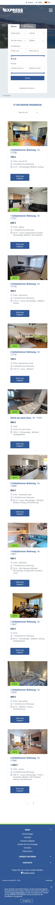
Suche (27, 78)
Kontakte (27, 848)
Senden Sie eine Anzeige (28, 844)
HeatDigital (49, 880)
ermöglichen (26, 901)
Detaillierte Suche (27, 88)
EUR (14, 59)
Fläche (13, 64)
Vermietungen (27, 834)
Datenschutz (27, 851)
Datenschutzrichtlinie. (18, 893)
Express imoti (27, 873)
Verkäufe (27, 837)
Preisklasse (15, 46)
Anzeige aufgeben (27, 841)
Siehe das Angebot (20, 177)
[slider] (11, 55)
